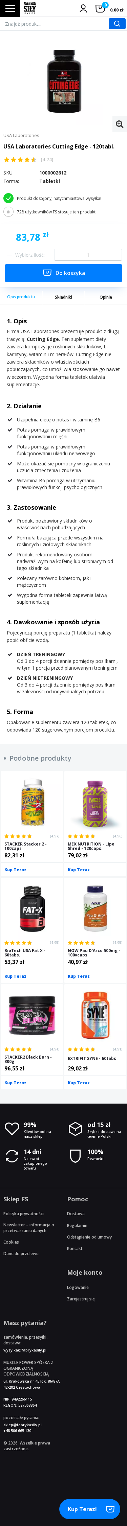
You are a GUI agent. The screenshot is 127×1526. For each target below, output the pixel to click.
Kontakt (75, 1248)
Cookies (11, 1242)
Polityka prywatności (23, 1214)
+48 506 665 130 (17, 1430)
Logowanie (78, 1287)
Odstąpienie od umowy (89, 1237)
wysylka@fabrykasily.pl (24, 1349)
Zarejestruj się (81, 1299)
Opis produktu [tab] (21, 297)
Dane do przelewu (21, 1253)
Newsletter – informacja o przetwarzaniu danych (28, 1227)
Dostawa (76, 1214)
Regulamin (77, 1225)
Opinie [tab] (106, 297)
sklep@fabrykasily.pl (22, 1424)
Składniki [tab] (63, 297)
